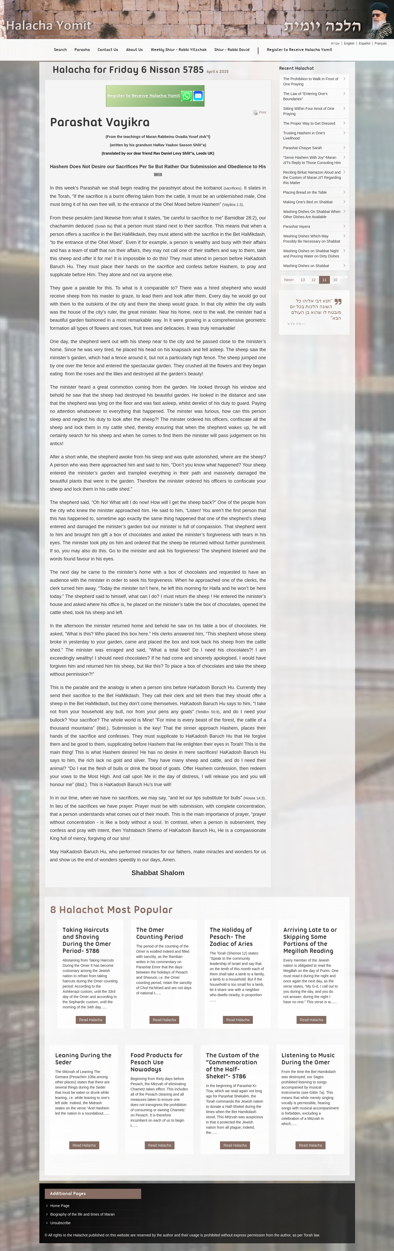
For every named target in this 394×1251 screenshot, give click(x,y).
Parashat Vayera (315, 226)
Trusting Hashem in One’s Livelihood (315, 135)
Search (60, 50)
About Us (134, 50)
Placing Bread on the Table (315, 192)
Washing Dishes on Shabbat (315, 266)
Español (364, 43)
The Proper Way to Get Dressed (315, 123)
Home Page (60, 1206)
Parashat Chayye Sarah (315, 148)
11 (324, 280)
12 (313, 280)
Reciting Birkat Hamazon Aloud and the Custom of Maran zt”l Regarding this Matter (315, 177)
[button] (155, 96)
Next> (289, 280)
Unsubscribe (60, 1223)
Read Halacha (90, 1020)
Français (381, 43)
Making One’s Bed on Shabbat (315, 202)
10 (335, 280)
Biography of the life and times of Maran (82, 1214)
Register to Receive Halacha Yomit (299, 50)
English (349, 43)
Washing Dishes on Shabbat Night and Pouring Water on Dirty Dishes (315, 253)
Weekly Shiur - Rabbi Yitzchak (179, 50)
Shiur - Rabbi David (231, 50)
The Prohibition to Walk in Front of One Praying (315, 81)
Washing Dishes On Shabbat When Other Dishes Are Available (315, 214)
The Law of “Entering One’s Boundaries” (315, 96)
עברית (335, 43)
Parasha (82, 50)
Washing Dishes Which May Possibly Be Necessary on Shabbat (315, 238)
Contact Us (108, 50)
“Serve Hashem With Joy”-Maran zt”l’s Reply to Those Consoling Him (315, 160)
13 (303, 280)
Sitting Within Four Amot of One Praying (315, 111)
